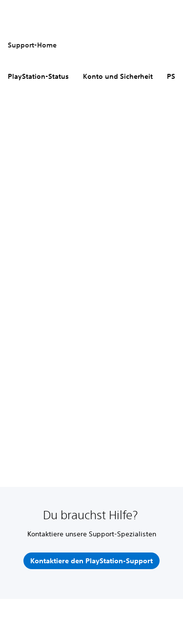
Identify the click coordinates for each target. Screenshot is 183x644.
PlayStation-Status (38, 76)
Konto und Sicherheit (118, 76)
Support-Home (32, 45)
